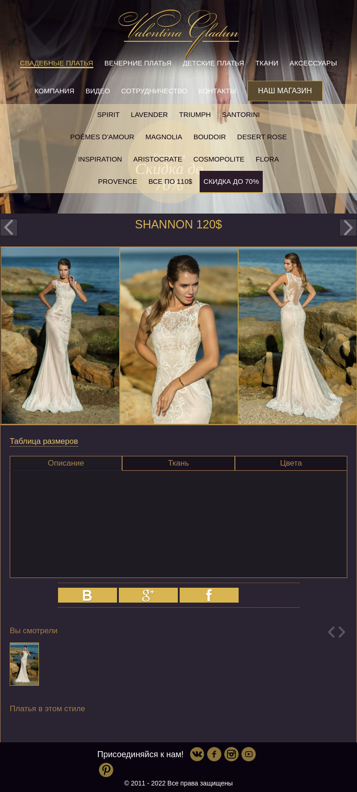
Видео (97, 91)
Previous (331, 632)
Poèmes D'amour (102, 137)
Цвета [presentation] (291, 463)
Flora (267, 159)
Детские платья (213, 63)
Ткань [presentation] (178, 463)
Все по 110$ (171, 181)
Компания (54, 91)
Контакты (217, 91)
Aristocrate (157, 159)
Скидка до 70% (231, 181)
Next (341, 632)
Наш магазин (285, 91)
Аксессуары (313, 63)
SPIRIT (108, 114)
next (348, 227)
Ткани (267, 63)
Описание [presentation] (66, 463)
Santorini (241, 114)
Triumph (195, 114)
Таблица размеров (44, 441)
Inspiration (100, 159)
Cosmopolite (219, 159)
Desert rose (262, 137)
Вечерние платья (137, 63)
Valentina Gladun (178, 34)
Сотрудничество (154, 91)
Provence (117, 181)
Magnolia (163, 137)
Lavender (149, 114)
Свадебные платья (56, 63)
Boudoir (210, 137)
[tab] (66, 463)
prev (9, 227)
